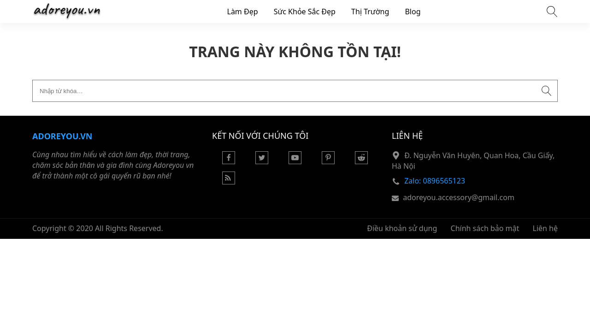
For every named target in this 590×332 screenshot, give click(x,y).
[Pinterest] (328, 161)
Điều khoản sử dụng (402, 228)
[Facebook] (228, 161)
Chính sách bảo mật (485, 228)
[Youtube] (295, 161)
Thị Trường (370, 11)
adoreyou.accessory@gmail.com (458, 197)
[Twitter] (261, 161)
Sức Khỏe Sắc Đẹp (305, 11)
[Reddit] (361, 161)
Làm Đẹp (242, 11)
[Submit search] (547, 91)
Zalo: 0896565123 (434, 181)
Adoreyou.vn (62, 136)
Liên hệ (545, 228)
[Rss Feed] (228, 182)
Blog (412, 11)
